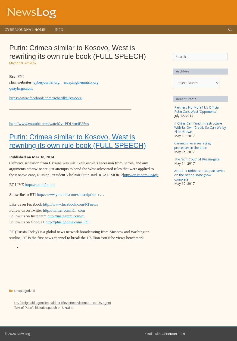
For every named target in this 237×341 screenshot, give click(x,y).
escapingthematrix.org (80, 82)
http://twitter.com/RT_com (64, 210)
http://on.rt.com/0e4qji (140, 175)
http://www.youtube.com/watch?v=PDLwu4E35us (49, 124)
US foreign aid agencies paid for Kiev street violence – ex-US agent (62, 303)
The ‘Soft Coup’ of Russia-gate (197, 159)
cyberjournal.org (47, 82)
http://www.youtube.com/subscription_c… (70, 194)
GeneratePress (173, 334)
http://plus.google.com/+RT (67, 222)
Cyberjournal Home (25, 29)
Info (59, 29)
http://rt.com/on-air (40, 184)
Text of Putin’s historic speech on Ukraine (43, 308)
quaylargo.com (21, 88)
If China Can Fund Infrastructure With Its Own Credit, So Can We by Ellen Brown (200, 127)
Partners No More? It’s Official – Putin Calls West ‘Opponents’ (198, 109)
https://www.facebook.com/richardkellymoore (45, 98)
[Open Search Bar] (230, 29)
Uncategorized (24, 291)
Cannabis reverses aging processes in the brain (192, 145)
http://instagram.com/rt (65, 216)
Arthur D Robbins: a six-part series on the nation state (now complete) (199, 175)
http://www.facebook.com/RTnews (70, 204)
